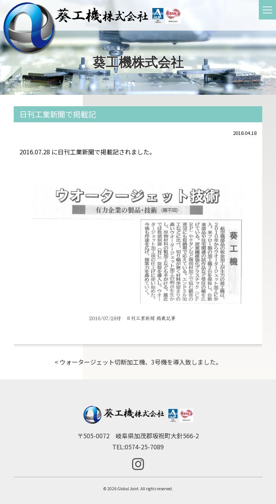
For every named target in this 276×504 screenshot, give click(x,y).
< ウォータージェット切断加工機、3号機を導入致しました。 (138, 361)
